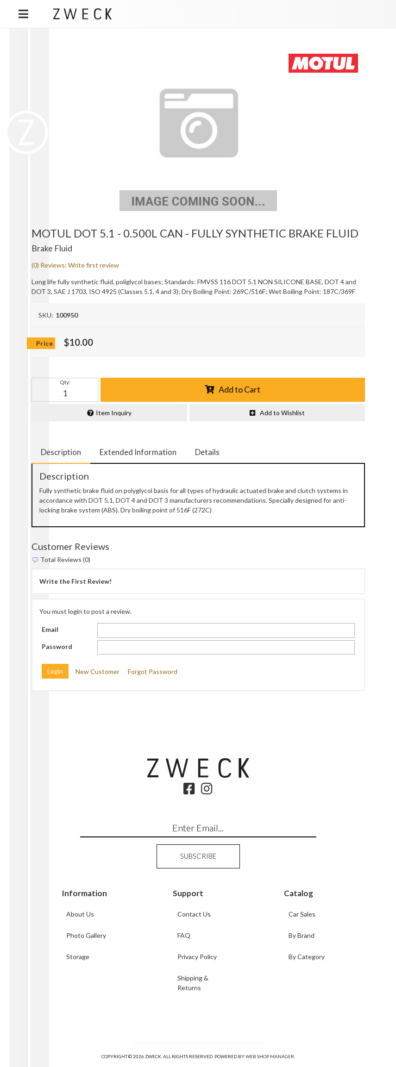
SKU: (45, 315)
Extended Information (138, 452)
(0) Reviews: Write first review (75, 265)
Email (50, 629)
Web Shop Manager (269, 1056)
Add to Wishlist (282, 413)
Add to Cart (239, 389)
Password (57, 646)
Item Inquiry (114, 413)
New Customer (97, 671)
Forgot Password (152, 671)
